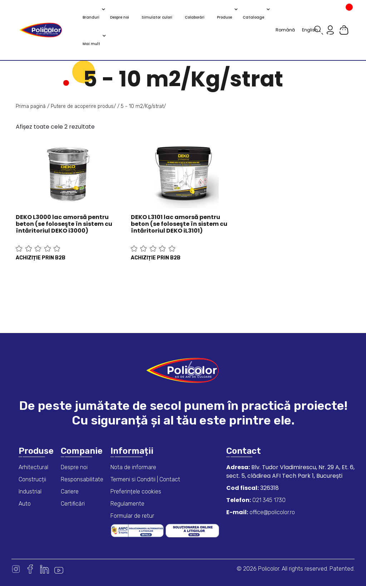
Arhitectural (33, 467)
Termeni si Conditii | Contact (145, 479)
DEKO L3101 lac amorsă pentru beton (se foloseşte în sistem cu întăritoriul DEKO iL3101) (179, 224)
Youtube (58, 569)
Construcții (32, 479)
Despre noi (74, 467)
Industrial (30, 491)
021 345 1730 (268, 500)
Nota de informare (133, 467)
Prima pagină (31, 106)
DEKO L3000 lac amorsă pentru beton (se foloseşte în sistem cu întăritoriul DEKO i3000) (64, 224)
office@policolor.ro (271, 512)
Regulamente (127, 503)
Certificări (73, 503)
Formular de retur (132, 515)
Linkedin (44, 569)
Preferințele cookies (135, 491)
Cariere (70, 491)
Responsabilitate (82, 479)
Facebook (30, 569)
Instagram (15, 569)
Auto (25, 503)
